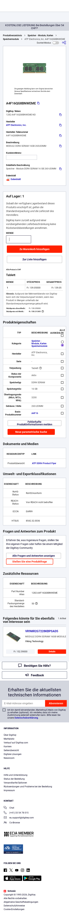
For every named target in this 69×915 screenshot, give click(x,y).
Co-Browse (12, 823)
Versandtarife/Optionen (15, 782)
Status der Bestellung (14, 779)
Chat (9, 808)
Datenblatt (13, 179)
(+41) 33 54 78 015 (16, 813)
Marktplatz (9, 739)
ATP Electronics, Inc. (16, 125)
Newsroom (9, 758)
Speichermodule (11, 39)
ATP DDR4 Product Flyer (44, 463)
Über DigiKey (10, 735)
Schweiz (10, 891)
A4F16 (34, 413)
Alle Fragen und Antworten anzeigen (33, 555)
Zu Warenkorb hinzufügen (34, 249)
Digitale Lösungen (13, 754)
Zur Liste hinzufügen (34, 259)
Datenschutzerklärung (26, 717)
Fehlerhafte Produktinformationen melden (34, 423)
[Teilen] (64, 42)
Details (52, 651)
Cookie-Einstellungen (14, 909)
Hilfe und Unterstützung (15, 775)
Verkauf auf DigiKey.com (16, 742)
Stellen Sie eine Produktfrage (29, 561)
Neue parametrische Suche (31, 431)
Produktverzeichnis (12, 35)
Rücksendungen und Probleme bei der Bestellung (28, 786)
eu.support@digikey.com (19, 818)
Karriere (7, 746)
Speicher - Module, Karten (40, 35)
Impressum (9, 790)
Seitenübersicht (11, 750)
